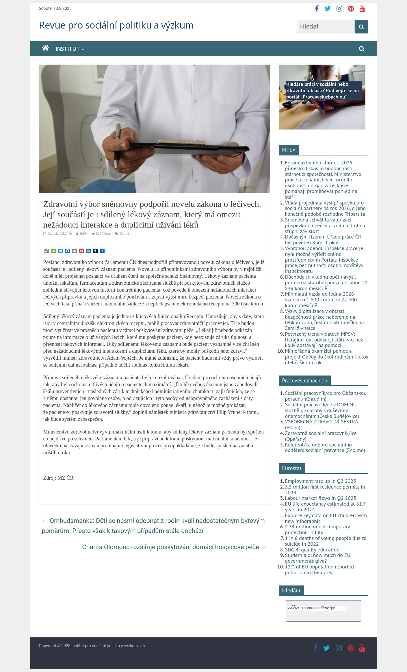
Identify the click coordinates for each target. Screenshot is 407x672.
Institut (67, 48)
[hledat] (316, 608)
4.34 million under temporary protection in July (317, 529)
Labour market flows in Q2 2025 (320, 498)
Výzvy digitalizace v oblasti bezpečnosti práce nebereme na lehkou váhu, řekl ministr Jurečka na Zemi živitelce (324, 319)
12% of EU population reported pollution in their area (319, 569)
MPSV (289, 149)
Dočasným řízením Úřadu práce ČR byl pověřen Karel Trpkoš (323, 239)
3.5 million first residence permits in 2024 (325, 489)
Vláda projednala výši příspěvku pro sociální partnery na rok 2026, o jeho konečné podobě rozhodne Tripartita (325, 208)
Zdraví (124, 234)
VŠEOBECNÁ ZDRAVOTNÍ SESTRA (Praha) (321, 424)
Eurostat (292, 468)
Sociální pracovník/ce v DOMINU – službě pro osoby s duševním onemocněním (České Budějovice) (323, 410)
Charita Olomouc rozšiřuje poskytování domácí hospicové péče (174, 547)
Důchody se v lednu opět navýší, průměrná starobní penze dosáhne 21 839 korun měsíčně (326, 282)
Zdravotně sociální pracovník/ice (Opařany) (321, 436)
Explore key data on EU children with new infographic (326, 518)
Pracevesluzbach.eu (305, 380)
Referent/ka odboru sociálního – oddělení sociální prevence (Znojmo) (325, 447)
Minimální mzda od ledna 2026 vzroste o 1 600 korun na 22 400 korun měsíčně (321, 299)
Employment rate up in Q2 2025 (320, 481)
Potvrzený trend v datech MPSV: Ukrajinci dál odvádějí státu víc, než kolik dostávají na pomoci (324, 340)
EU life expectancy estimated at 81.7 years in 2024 (325, 506)
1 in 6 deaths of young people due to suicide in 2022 (326, 541)
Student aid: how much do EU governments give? (318, 558)
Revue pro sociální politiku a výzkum (116, 25)
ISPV (83, 234)
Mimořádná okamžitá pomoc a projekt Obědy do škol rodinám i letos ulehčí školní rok (326, 357)
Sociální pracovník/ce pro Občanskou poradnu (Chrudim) (326, 396)
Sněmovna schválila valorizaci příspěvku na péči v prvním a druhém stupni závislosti (326, 225)
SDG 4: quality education (312, 549)
